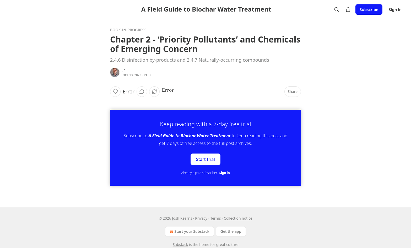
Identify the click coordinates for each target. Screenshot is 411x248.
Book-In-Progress (128, 29)
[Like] (115, 91)
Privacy (201, 218)
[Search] (336, 9)
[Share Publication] (348, 9)
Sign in (395, 9)
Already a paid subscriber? (205, 173)
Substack (180, 244)
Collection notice (238, 218)
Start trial (205, 159)
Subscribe (369, 9)
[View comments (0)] (142, 91)
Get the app (230, 231)
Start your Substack (189, 231)
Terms (215, 218)
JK (124, 70)
